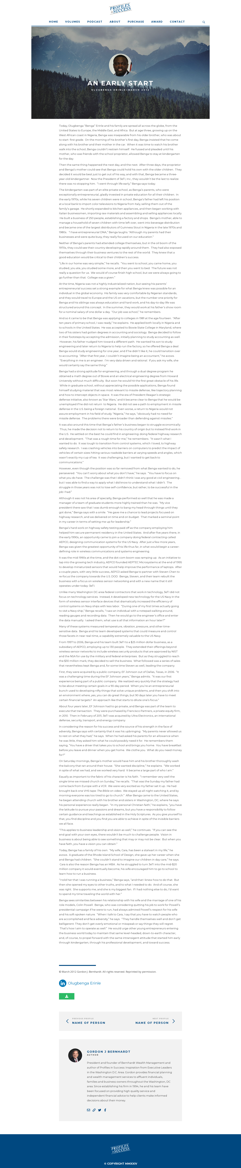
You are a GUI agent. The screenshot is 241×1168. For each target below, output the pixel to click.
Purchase (136, 21)
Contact (177, 21)
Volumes (72, 21)
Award (157, 21)
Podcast (95, 21)
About (115, 21)
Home (53, 21)
